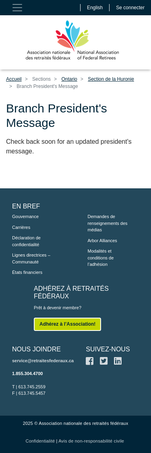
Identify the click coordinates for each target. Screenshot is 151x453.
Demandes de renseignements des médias (108, 223)
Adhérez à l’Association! (67, 324)
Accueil (14, 79)
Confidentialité (40, 441)
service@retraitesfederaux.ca (43, 360)
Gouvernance (25, 216)
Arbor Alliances (102, 240)
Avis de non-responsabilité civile (91, 441)
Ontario (69, 79)
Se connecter (130, 7)
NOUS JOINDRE (36, 349)
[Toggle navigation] (17, 7)
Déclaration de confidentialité (26, 241)
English (95, 7)
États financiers (27, 272)
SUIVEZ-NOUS (108, 349)
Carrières (21, 227)
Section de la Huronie (111, 79)
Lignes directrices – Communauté (31, 258)
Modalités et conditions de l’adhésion (101, 258)
